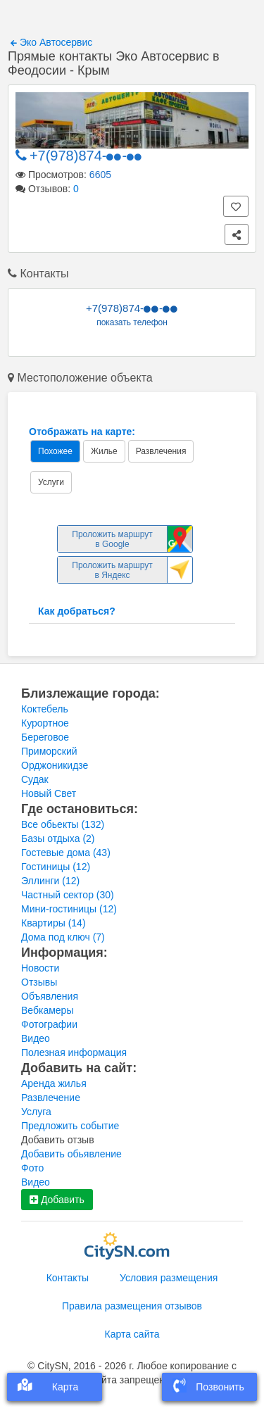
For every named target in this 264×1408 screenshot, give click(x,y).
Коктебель (44, 709)
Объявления (49, 996)
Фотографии (49, 1024)
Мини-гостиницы (69, 908)
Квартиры (53, 923)
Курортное (45, 723)
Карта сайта (132, 1334)
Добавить (57, 1199)
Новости (40, 968)
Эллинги (50, 880)
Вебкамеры (47, 1010)
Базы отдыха (58, 838)
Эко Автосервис (51, 42)
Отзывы (39, 982)
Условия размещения (169, 1277)
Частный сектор (67, 894)
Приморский (49, 751)
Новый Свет (48, 793)
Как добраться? (76, 611)
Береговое (45, 737)
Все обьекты (62, 824)
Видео (35, 1038)
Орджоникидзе (54, 765)
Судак (35, 779)
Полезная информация (74, 1052)
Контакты (67, 1277)
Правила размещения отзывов (132, 1306)
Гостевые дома (66, 852)
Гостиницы (55, 866)
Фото (32, 1168)
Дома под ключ (63, 937)
